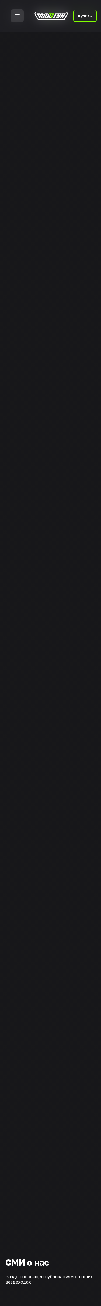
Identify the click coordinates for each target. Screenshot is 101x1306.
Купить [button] (85, 16)
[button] (17, 15)
